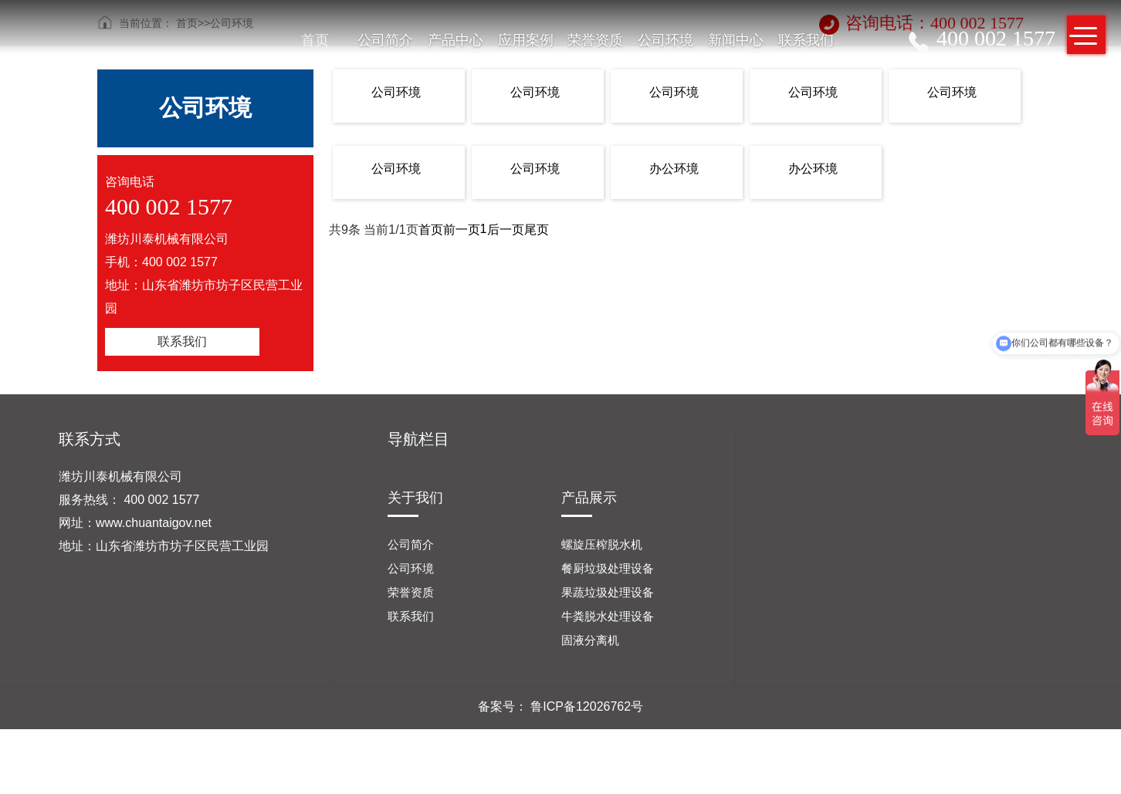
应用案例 (526, 40)
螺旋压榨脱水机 (601, 544)
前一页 (461, 229)
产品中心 (455, 40)
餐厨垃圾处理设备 (607, 568)
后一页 (505, 229)
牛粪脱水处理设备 (607, 616)
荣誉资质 (595, 40)
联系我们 (806, 40)
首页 (315, 40)
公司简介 (385, 40)
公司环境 (665, 40)
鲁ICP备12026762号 (586, 706)
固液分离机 (590, 640)
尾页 (536, 229)
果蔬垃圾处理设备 (607, 592)
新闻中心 (736, 40)
